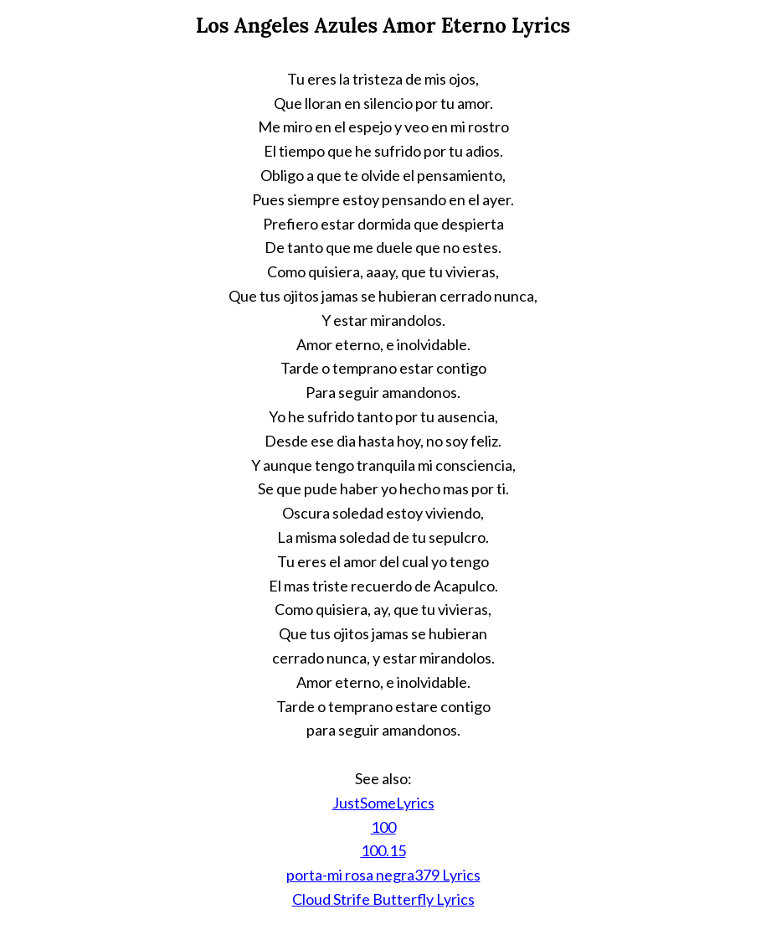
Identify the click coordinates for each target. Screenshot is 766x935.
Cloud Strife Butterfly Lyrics (383, 899)
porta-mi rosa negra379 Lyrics (383, 874)
